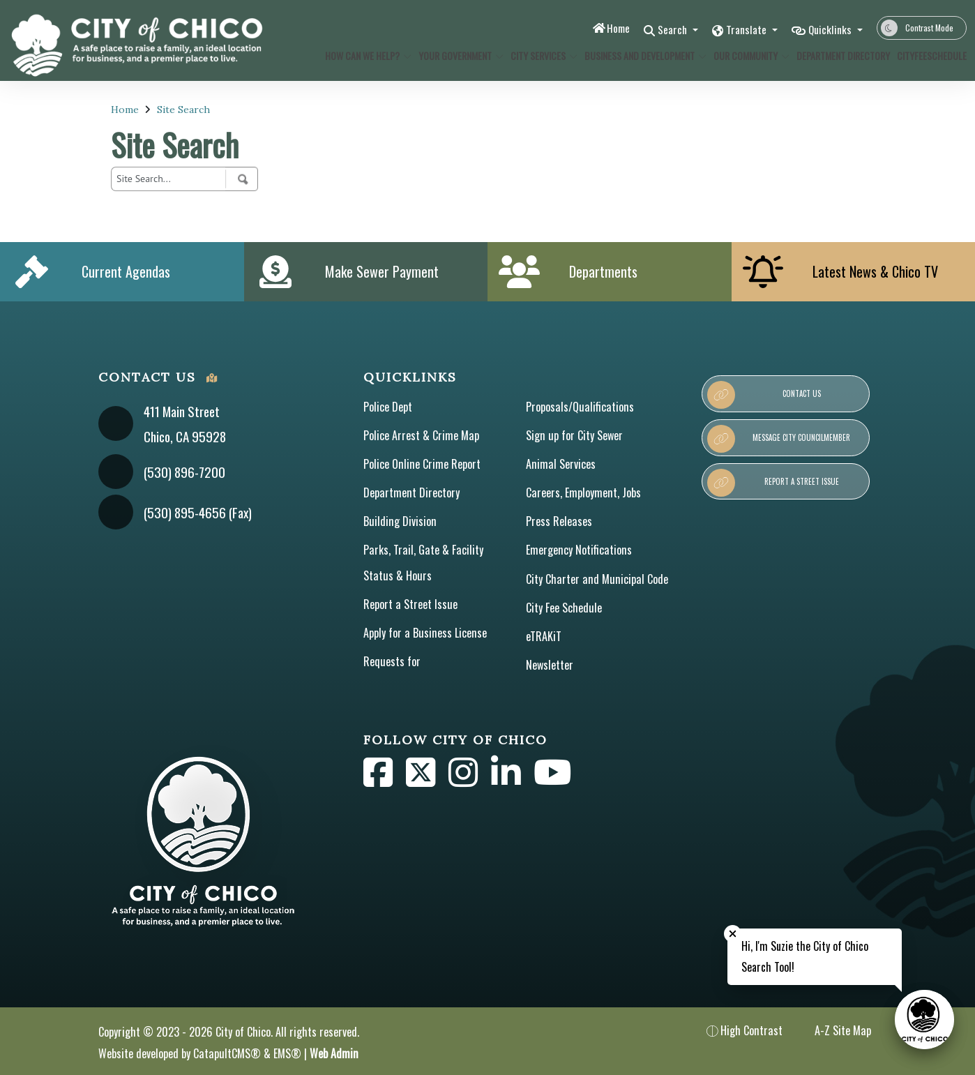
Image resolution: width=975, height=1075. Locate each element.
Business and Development (639, 55)
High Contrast (751, 1030)
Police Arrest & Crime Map (421, 435)
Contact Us (763, 395)
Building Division (400, 521)
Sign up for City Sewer (574, 435)
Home (599, 27)
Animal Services (561, 464)
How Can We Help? (363, 55)
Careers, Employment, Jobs (583, 492)
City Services (540, 55)
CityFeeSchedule (928, 55)
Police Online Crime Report (422, 464)
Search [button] (659, 29)
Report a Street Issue (410, 604)
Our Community (747, 55)
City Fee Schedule (564, 607)
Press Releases (559, 521)
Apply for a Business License (425, 632)
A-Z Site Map (833, 1030)
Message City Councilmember (778, 439)
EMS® (287, 1053)
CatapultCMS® (227, 1053)
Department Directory (838, 55)
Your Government (456, 55)
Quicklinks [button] (828, 29)
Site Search (183, 109)
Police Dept (387, 406)
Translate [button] (738, 29)
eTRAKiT (543, 636)
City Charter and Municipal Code (597, 579)
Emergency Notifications (579, 549)
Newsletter (549, 664)
